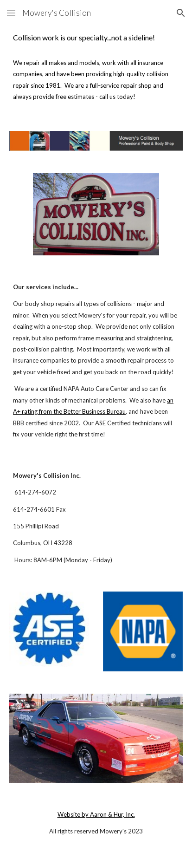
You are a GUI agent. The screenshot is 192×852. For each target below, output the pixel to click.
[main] (96, 38)
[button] (11, 13)
